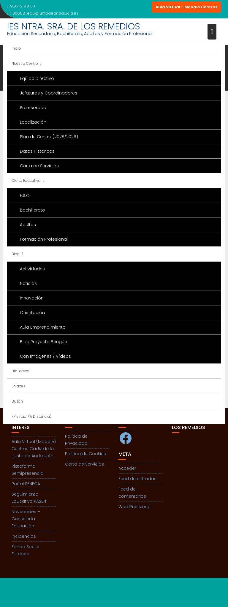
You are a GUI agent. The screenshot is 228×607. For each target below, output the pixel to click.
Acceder (127, 468)
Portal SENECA (26, 484)
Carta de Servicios (39, 166)
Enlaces (18, 386)
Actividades (32, 269)
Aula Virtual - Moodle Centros (186, 7)
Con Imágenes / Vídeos (45, 356)
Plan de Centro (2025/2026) (49, 137)
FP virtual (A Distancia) (31, 416)
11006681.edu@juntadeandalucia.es (42, 13)
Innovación (32, 298)
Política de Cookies (85, 454)
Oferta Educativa (26, 180)
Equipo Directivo (37, 78)
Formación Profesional (44, 239)
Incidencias (24, 536)
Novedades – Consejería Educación (26, 519)
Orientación (32, 313)
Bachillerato (32, 210)
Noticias (28, 283)
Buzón (17, 401)
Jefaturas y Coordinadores (48, 93)
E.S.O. (25, 195)
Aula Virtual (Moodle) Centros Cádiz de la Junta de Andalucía (34, 449)
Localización (33, 122)
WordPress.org (133, 507)
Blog (16, 253)
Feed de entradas (137, 479)
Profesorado (33, 108)
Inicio (16, 48)
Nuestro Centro (25, 63)
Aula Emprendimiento (43, 327)
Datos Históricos (37, 151)
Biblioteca (20, 370)
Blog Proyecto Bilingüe (43, 342)
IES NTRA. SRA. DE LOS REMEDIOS (73, 26)
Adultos (28, 225)
